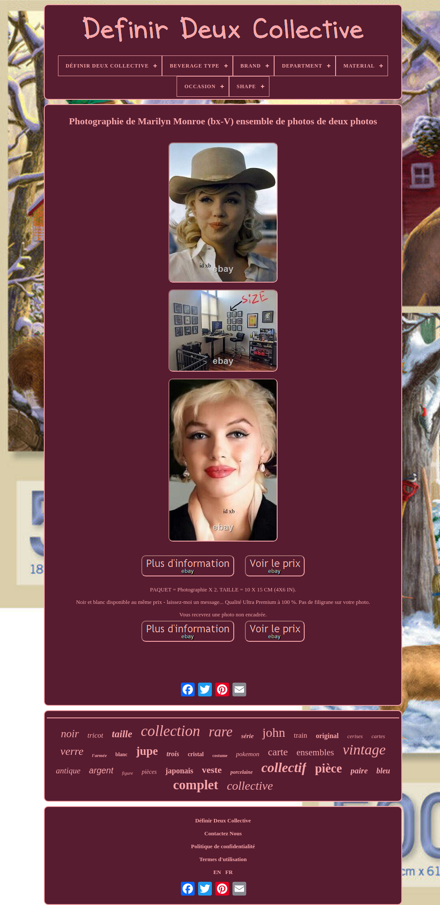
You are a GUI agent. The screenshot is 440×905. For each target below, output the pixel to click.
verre (71, 751)
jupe (147, 751)
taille (122, 734)
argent (101, 770)
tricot (96, 735)
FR (228, 872)
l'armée (99, 755)
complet (195, 784)
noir (70, 733)
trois (173, 753)
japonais (179, 770)
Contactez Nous (222, 833)
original (327, 735)
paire (359, 770)
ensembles (315, 752)
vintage (364, 749)
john (273, 732)
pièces (149, 772)
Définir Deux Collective (223, 820)
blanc (122, 754)
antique (68, 770)
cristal (196, 754)
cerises (355, 736)
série (247, 736)
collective (250, 785)
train (300, 735)
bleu (383, 770)
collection (170, 731)
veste (212, 769)
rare (221, 731)
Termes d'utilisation (223, 859)
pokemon (247, 754)
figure (127, 773)
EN (217, 872)
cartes (378, 736)
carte (278, 751)
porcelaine (241, 772)
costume (219, 755)
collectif (283, 767)
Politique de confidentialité (223, 846)
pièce (328, 768)
